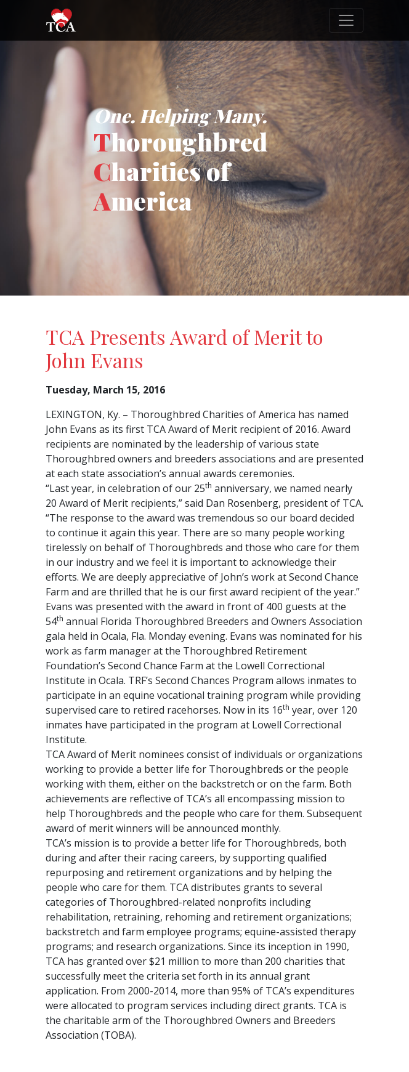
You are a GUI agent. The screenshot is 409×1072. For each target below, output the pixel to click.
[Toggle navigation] (346, 20)
